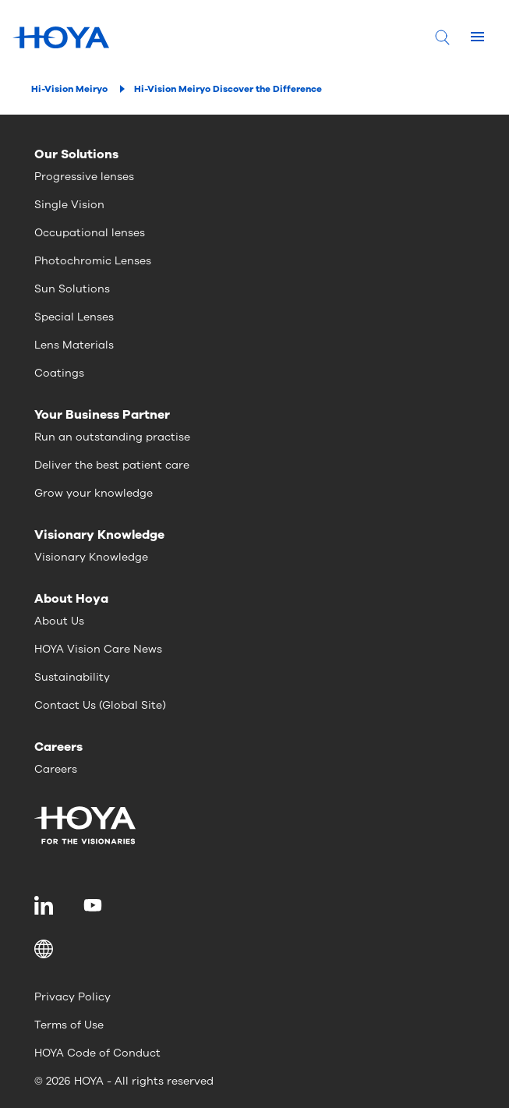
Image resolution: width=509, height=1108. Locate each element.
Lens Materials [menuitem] (74, 345)
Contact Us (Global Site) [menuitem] (100, 705)
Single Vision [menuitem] (69, 204)
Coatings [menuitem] (59, 373)
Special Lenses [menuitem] (74, 317)
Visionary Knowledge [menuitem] (91, 557)
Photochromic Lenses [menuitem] (92, 260)
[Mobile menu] (477, 37)
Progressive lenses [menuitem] (84, 176)
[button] (254, 949)
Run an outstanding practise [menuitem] (112, 437)
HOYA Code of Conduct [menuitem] (97, 1053)
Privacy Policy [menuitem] (72, 996)
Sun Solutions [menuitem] (72, 288)
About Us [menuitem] (59, 621)
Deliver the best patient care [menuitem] (111, 465)
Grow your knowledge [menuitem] (93, 493)
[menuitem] (46, 905)
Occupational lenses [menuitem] (89, 232)
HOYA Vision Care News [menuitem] (98, 649)
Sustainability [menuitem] (72, 677)
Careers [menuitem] (55, 769)
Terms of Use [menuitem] (69, 1025)
